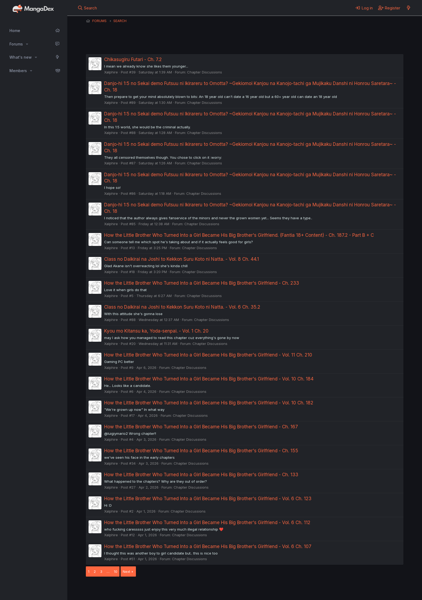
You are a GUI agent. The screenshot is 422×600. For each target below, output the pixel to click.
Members (18, 70)
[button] (27, 44)
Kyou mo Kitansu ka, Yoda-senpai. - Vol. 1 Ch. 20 (156, 331)
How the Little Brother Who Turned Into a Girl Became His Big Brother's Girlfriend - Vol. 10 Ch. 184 (209, 379)
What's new (20, 57)
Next (126, 571)
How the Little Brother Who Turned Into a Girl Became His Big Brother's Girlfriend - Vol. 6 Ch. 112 (207, 522)
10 (115, 571)
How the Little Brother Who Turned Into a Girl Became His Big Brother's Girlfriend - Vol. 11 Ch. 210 (208, 355)
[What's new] (408, 8)
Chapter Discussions (204, 72)
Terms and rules (185, 589)
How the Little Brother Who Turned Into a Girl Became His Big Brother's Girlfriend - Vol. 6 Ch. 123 (207, 498)
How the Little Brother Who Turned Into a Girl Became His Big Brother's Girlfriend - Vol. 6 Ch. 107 (207, 546)
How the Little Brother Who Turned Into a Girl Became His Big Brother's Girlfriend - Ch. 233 (201, 283)
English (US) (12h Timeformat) (113, 589)
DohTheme (352, 592)
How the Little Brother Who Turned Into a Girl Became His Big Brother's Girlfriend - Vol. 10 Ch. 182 (208, 402)
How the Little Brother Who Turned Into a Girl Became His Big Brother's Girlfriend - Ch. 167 (201, 426)
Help (240, 589)
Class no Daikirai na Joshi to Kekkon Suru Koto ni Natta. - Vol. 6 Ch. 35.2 (182, 307)
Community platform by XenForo (359, 588)
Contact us (156, 589)
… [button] (108, 571)
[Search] (87, 8)
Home (14, 30)
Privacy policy (217, 589)
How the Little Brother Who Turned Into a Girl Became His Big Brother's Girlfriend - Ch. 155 (201, 450)
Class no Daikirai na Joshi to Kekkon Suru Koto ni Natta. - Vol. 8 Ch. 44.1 (181, 259)
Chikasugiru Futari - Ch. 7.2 (133, 59)
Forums (16, 44)
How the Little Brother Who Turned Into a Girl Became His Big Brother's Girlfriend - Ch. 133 (201, 474)
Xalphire (111, 72)
